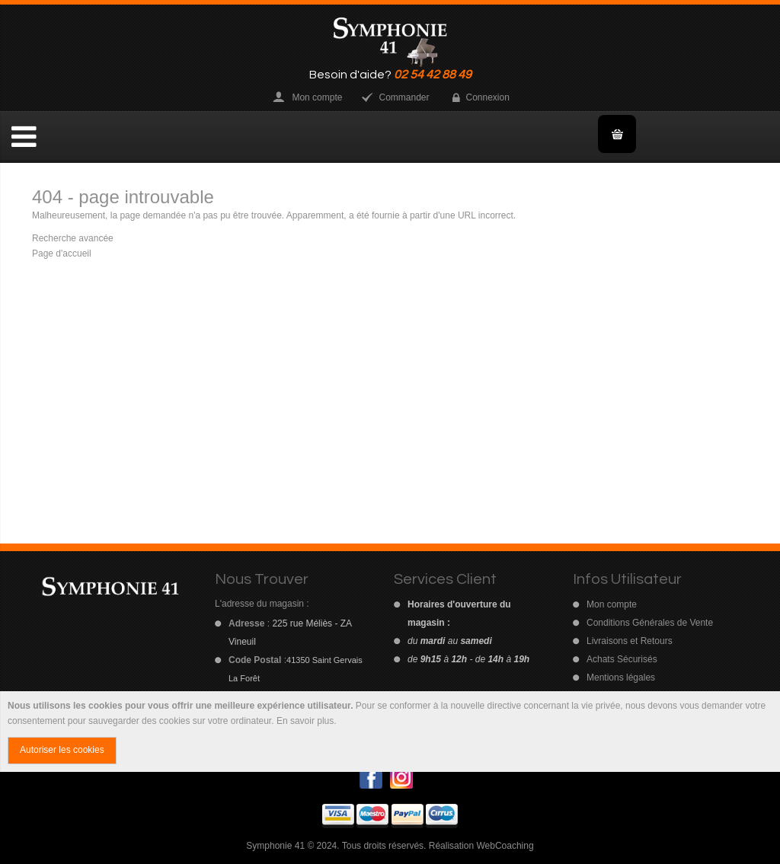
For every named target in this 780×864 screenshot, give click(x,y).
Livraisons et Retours (630, 641)
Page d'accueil (61, 253)
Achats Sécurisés (622, 659)
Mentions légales (621, 677)
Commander (404, 97)
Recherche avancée (72, 238)
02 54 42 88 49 (433, 75)
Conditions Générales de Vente (650, 622)
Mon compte (317, 97)
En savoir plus (305, 721)
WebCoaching (504, 845)
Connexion (488, 97)
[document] (390, 731)
